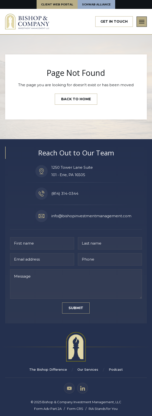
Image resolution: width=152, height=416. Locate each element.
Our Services (87, 369)
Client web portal (57, 4)
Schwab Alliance (96, 4)
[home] (27, 21)
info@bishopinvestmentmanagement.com (91, 216)
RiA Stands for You (103, 409)
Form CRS (75, 409)
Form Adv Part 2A (48, 409)
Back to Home (76, 99)
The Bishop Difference (48, 369)
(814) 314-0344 (64, 193)
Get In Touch (114, 21)
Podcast (116, 369)
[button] (142, 22)
